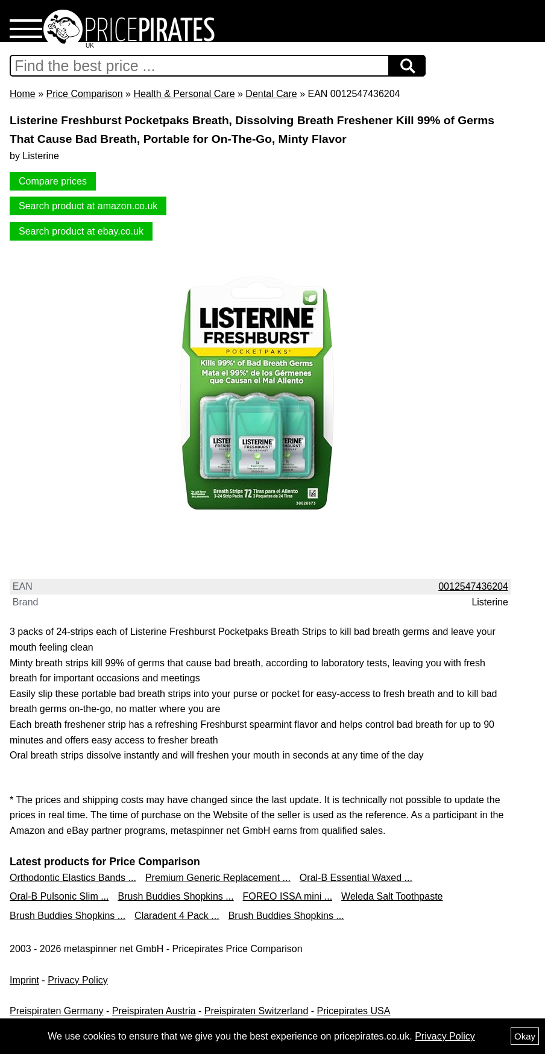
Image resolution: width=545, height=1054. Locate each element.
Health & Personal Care (184, 94)
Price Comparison (84, 94)
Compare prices (53, 181)
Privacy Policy (78, 980)
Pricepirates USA (354, 1011)
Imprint (24, 980)
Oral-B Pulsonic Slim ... (59, 896)
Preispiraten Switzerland (256, 1011)
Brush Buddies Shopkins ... (175, 896)
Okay (524, 1036)
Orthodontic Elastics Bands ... (73, 878)
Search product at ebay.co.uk (81, 231)
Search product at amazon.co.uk (88, 206)
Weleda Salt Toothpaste (392, 896)
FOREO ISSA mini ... (287, 896)
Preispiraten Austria (154, 1011)
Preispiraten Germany (57, 1011)
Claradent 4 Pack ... (176, 915)
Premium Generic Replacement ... (218, 878)
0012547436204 (473, 586)
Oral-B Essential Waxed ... (356, 878)
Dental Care (271, 94)
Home (23, 94)
